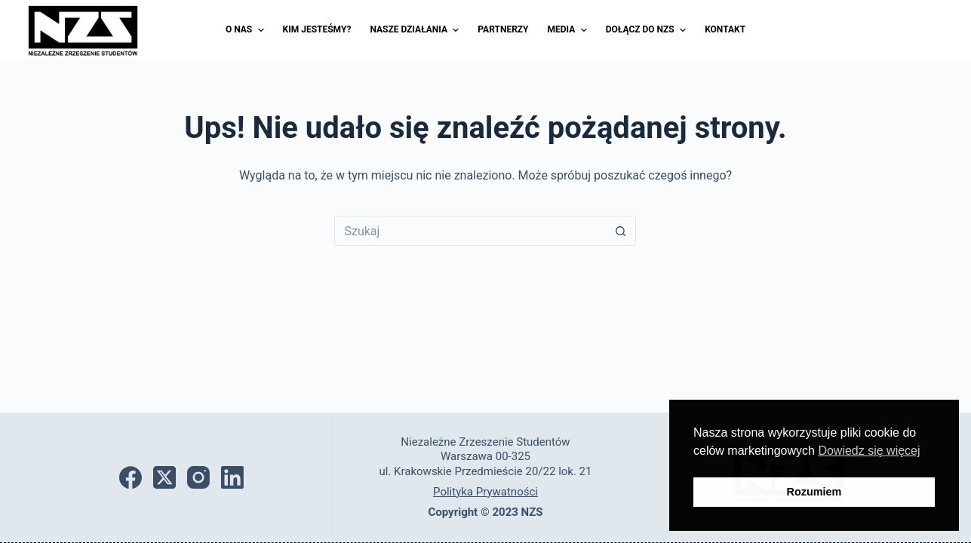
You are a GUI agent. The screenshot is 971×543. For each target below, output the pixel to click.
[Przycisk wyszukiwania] (621, 231)
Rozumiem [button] (814, 492)
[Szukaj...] (470, 231)
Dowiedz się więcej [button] (869, 450)
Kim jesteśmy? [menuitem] (317, 29)
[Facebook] (130, 477)
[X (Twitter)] (164, 477)
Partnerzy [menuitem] (503, 29)
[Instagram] (198, 477)
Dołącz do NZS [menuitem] (648, 30)
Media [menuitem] (569, 30)
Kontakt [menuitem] (725, 29)
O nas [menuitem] (247, 30)
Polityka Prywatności (485, 492)
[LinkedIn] (232, 477)
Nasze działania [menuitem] (416, 30)
